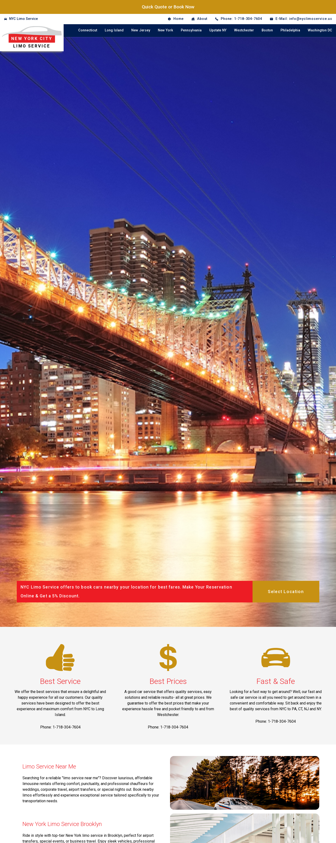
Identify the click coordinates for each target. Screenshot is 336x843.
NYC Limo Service (23, 19)
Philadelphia (290, 30)
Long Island (114, 30)
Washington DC (320, 30)
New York (165, 30)
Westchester (244, 30)
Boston (267, 30)
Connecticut (87, 30)
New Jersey (140, 30)
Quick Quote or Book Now (168, 7)
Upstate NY (217, 30)
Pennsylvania (191, 30)
